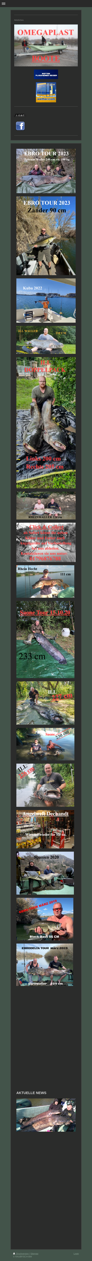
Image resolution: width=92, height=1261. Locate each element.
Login (76, 1254)
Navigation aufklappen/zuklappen (46, 3)
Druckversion (21, 1254)
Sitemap (34, 1254)
